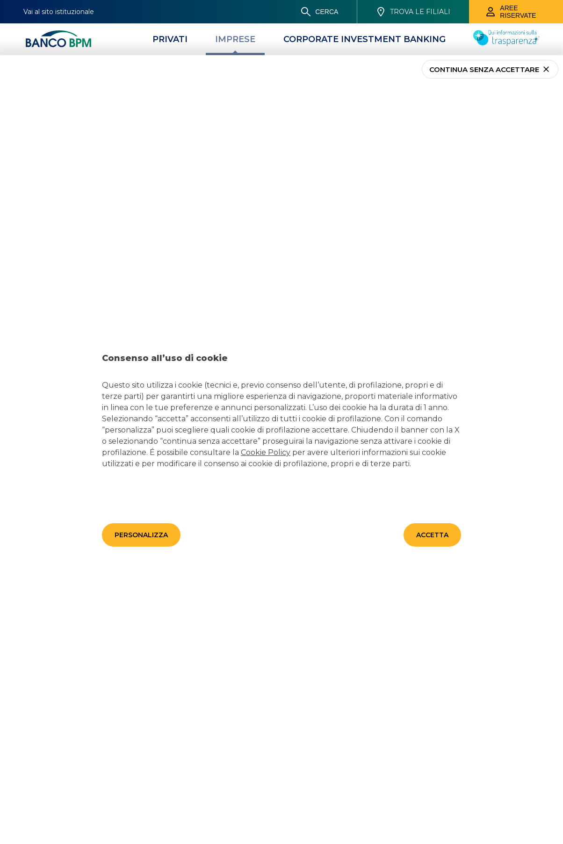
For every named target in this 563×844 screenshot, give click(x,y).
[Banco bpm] (58, 39)
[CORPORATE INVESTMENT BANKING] (364, 39)
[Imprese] (235, 39)
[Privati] (170, 39)
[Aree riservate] (516, 11)
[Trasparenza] (506, 43)
